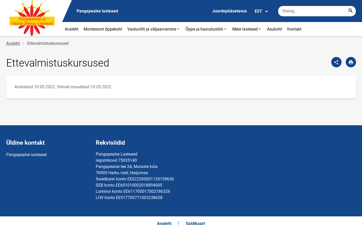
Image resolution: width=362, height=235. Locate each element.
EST (261, 11)
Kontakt (294, 29)
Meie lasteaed (247, 29)
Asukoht (274, 29)
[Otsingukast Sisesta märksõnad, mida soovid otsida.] (317, 11)
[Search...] (350, 11)
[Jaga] (336, 62)
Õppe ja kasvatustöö (206, 29)
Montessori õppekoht (103, 29)
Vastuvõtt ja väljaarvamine (153, 29)
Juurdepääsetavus (229, 11)
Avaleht (71, 29)
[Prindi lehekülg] (351, 62)
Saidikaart (195, 223)
